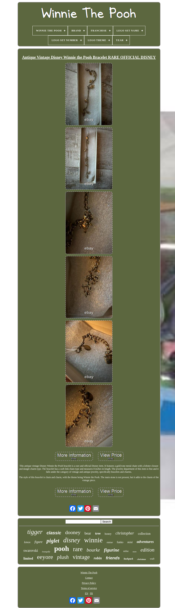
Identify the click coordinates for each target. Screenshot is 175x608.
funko (120, 542)
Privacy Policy (89, 583)
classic (54, 532)
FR (91, 593)
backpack (128, 558)
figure (38, 542)
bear (88, 533)
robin (98, 558)
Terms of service (89, 588)
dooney (73, 532)
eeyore (45, 557)
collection (144, 533)
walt (152, 558)
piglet (52, 541)
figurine (111, 550)
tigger (34, 531)
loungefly (46, 551)
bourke (93, 550)
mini (130, 542)
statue (110, 542)
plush (63, 557)
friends (113, 558)
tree (98, 533)
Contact (89, 577)
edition (147, 550)
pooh (61, 549)
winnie (93, 540)
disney (71, 540)
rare (78, 549)
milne (126, 551)
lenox (27, 542)
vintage (81, 557)
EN (86, 593)
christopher (125, 533)
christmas (141, 559)
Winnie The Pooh (89, 572)
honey (108, 533)
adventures (145, 542)
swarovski (30, 551)
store (134, 552)
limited (28, 558)
